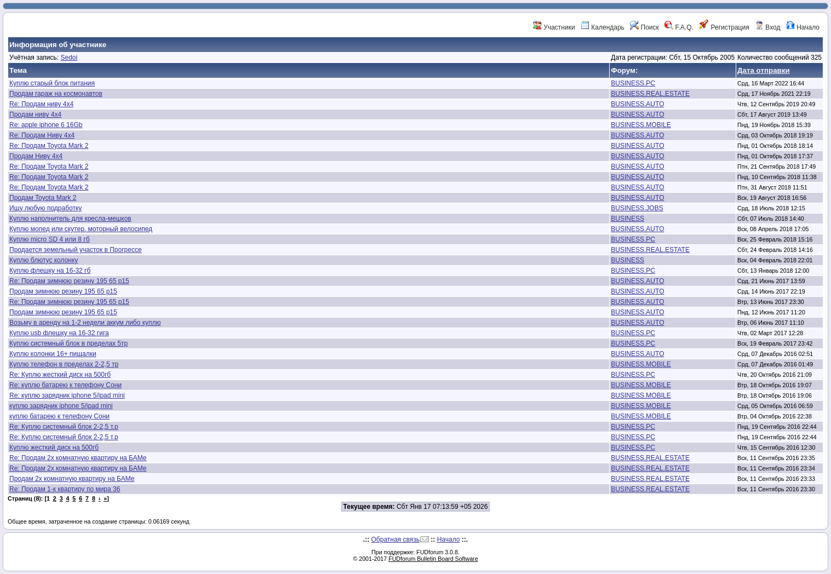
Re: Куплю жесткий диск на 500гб (60, 374)
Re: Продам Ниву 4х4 (41, 135)
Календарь (602, 27)
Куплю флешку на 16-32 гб (49, 270)
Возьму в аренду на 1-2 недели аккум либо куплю (85, 322)
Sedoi (68, 57)
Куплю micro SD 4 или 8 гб (49, 239)
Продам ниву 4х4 (35, 114)
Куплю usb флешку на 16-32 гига (59, 333)
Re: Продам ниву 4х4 (41, 104)
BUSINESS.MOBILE (640, 125)
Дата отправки (763, 70)
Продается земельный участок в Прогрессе (75, 250)
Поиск (644, 27)
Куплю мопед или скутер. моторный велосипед (80, 229)
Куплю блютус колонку (43, 260)
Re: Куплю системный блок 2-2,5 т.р (63, 427)
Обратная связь (395, 539)
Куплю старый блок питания (52, 83)
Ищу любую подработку (45, 208)
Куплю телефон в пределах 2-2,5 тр (63, 364)
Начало (802, 27)
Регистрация (724, 27)
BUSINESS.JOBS (637, 208)
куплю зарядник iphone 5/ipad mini (61, 406)
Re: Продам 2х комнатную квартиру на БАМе (78, 458)
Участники (554, 27)
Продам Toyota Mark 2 (42, 198)
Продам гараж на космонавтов (55, 93)
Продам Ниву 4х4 (35, 156)
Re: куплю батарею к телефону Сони (65, 385)
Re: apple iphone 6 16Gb (45, 125)
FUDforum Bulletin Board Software (433, 558)
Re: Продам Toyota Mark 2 (48, 146)
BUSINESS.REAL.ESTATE (650, 93)
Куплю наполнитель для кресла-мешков (70, 218)
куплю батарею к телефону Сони (59, 416)
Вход (767, 27)
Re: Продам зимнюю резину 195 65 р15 (69, 281)
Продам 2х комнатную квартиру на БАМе (71, 479)
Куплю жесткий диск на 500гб (54, 447)
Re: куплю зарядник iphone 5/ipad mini (67, 395)
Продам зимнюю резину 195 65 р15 (63, 291)
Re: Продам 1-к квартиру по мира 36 (64, 489)
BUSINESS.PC (633, 83)
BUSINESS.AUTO (637, 104)
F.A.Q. (679, 27)
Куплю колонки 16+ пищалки (52, 354)
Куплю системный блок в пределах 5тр (68, 343)
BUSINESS (627, 218)
